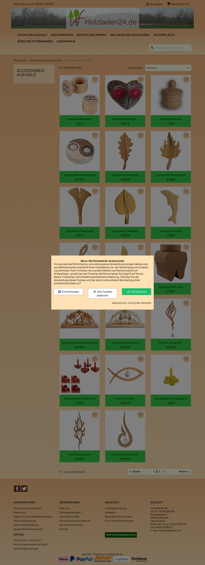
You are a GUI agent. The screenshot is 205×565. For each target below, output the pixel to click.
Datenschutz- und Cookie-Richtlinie (131, 302)
